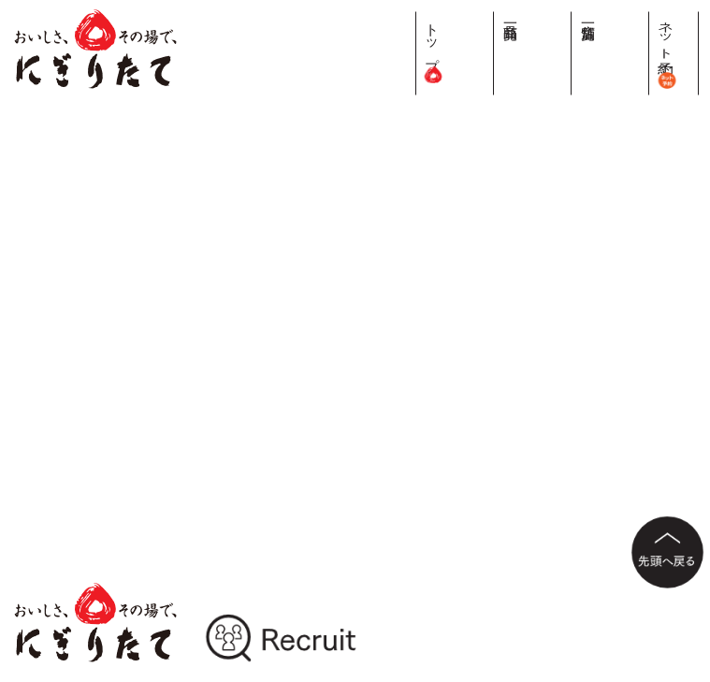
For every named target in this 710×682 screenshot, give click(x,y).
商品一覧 (609, 16)
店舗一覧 (645, 16)
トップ (574, 47)
